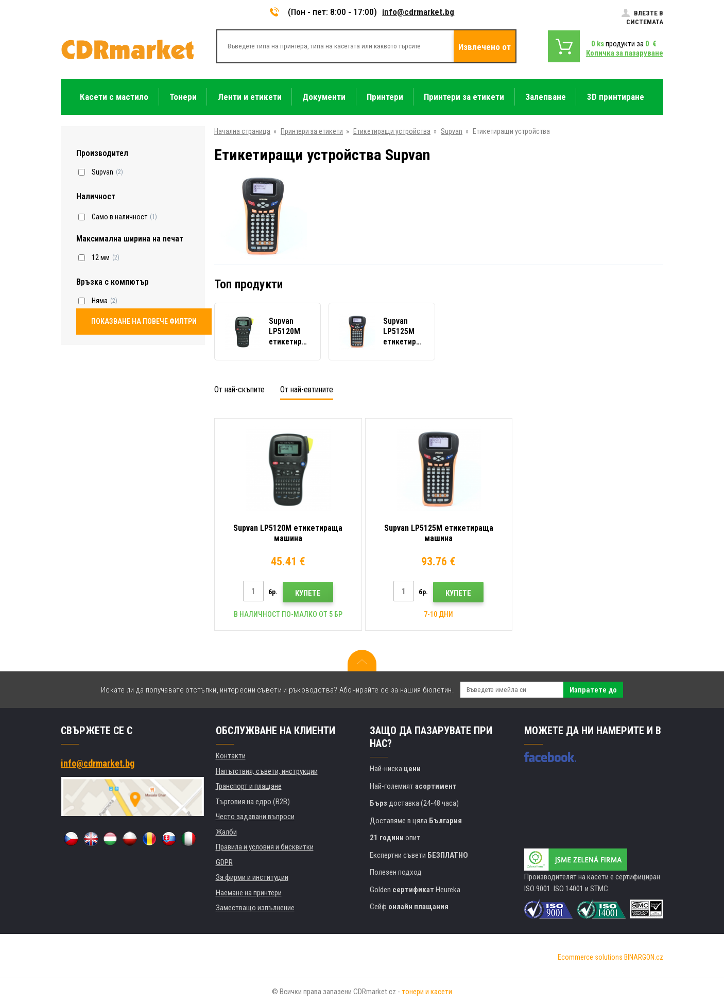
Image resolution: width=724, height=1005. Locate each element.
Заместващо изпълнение (255, 907)
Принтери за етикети (312, 131)
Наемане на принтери (249, 892)
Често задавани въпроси (255, 816)
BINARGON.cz (643, 957)
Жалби (226, 832)
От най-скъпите (239, 389)
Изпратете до (593, 690)
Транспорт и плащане (249, 786)
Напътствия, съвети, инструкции (267, 771)
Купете (308, 593)
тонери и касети (427, 991)
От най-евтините (306, 389)
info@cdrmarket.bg (418, 12)
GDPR (224, 862)
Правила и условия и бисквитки (265, 847)
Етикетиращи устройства (391, 131)
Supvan (451, 131)
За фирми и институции (252, 877)
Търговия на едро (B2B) (253, 801)
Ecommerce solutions (590, 957)
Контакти (231, 755)
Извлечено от (484, 47)
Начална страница (242, 131)
